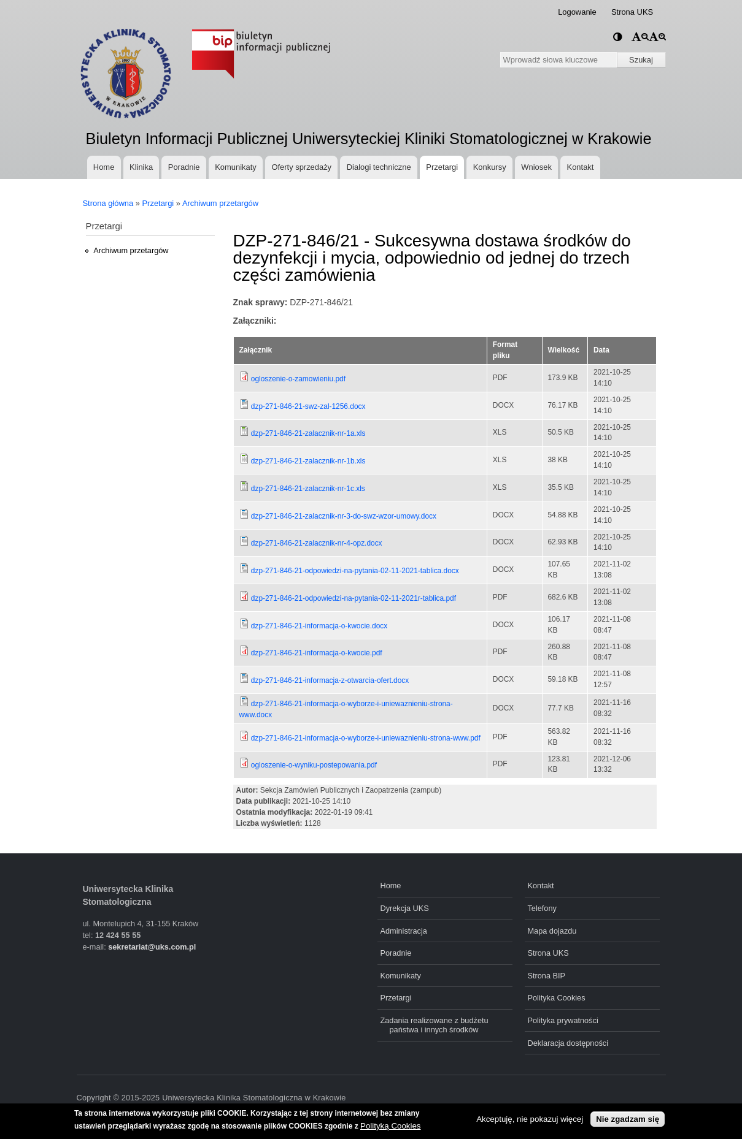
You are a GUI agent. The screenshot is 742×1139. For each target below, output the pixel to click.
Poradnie (184, 167)
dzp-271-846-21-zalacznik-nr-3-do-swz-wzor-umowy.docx (343, 516)
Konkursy (489, 167)
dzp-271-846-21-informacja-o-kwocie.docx (319, 626)
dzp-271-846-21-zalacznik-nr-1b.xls (308, 461)
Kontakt (580, 167)
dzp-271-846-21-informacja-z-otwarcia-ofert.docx (330, 680)
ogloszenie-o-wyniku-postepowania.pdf (314, 765)
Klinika (141, 167)
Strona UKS (632, 12)
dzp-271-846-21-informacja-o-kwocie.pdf (316, 653)
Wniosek (536, 167)
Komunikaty (236, 167)
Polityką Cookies (390, 1125)
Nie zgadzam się (627, 1119)
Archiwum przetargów (220, 203)
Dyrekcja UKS (405, 908)
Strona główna (108, 203)
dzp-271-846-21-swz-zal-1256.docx (308, 406)
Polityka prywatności (563, 1020)
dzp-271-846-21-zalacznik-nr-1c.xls (308, 488)
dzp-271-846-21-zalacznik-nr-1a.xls (308, 433)
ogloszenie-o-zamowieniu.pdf (298, 379)
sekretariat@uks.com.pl (152, 946)
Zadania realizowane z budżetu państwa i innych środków (435, 1025)
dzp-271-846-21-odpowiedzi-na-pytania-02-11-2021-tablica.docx (355, 570)
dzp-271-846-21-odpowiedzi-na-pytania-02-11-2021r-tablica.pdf (353, 598)
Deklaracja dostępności (568, 1043)
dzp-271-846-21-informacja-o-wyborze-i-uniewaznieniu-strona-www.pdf (366, 738)
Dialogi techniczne (379, 167)
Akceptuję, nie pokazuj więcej (529, 1119)
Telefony (542, 908)
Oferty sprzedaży (301, 167)
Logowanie (577, 12)
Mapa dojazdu (552, 930)
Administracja (404, 930)
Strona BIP (547, 975)
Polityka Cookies (556, 997)
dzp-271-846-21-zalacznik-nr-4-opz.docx (316, 543)
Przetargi (442, 167)
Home (103, 167)
